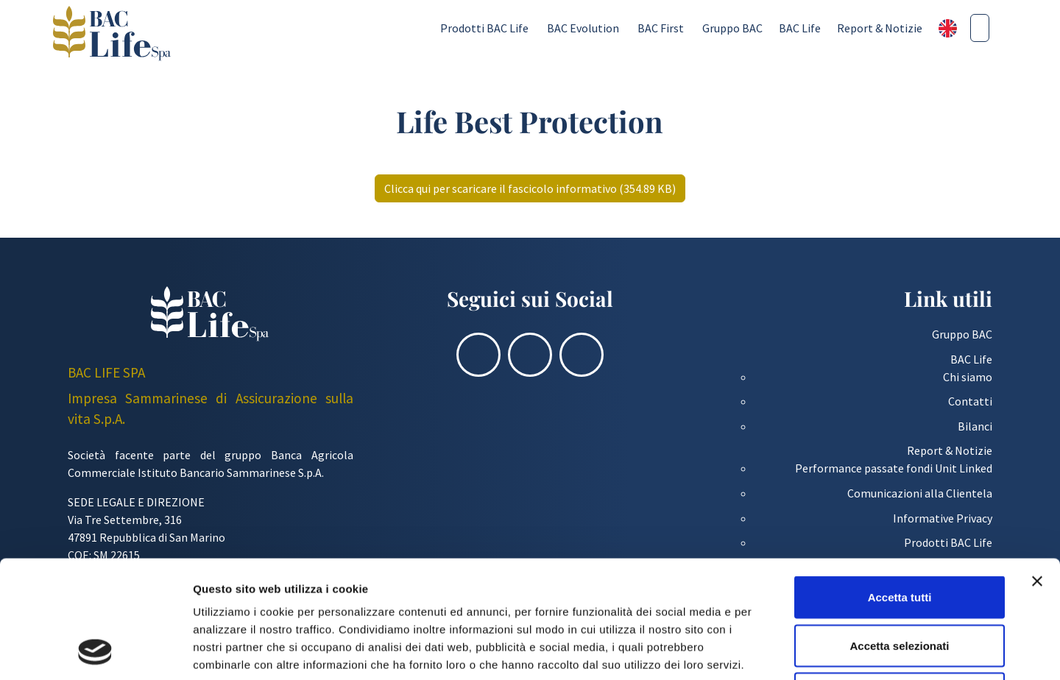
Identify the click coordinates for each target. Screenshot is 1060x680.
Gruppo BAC (732, 28)
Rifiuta (900, 583)
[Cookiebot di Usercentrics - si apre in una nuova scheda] (95, 651)
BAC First (660, 28)
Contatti (970, 401)
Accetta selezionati (899, 535)
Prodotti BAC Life (484, 28)
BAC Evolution (583, 28)
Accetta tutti (900, 487)
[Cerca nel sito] (979, 28)
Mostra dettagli (774, 651)
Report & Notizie (879, 28)
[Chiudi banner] (1037, 471)
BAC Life (800, 28)
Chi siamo (967, 376)
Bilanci (975, 426)
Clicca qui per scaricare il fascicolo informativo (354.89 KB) (530, 188)
